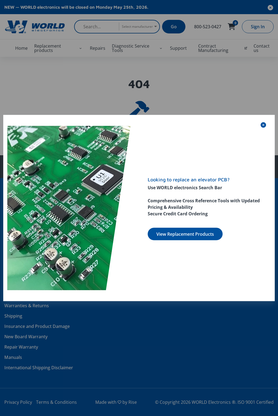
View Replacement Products (185, 234)
